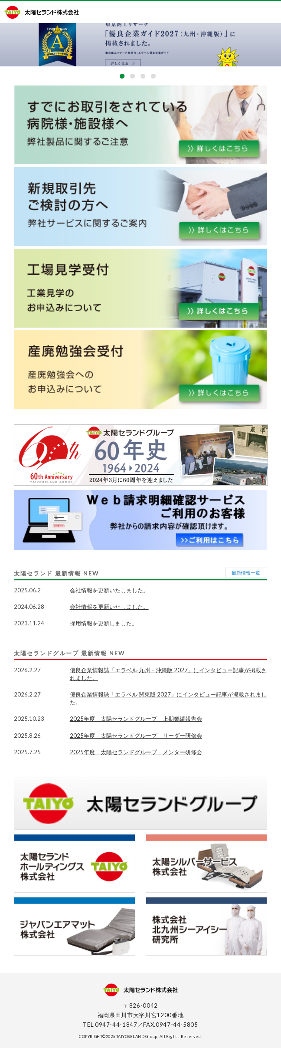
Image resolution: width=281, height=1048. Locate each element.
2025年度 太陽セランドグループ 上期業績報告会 (136, 718)
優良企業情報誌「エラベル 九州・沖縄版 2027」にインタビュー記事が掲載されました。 (168, 674)
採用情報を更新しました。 (103, 623)
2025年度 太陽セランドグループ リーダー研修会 (136, 735)
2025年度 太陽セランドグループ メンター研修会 (136, 752)
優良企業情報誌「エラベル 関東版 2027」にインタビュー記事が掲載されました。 (168, 698)
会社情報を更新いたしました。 (109, 590)
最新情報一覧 (246, 572)
